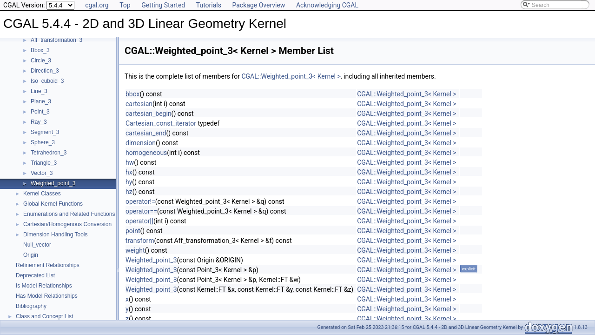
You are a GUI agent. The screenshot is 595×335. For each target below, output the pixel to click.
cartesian (139, 103)
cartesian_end (146, 133)
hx (129, 172)
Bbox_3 (40, 50)
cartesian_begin (149, 113)
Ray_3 (39, 122)
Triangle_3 (44, 163)
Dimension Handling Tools (55, 234)
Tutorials (208, 5)
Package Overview (258, 5)
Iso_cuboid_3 (47, 81)
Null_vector (37, 244)
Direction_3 (45, 70)
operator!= (140, 201)
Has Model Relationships (47, 296)
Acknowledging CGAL (327, 5)
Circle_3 (41, 60)
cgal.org (96, 5)
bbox (133, 94)
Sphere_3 (43, 142)
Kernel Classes (42, 193)
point (133, 230)
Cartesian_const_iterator (161, 123)
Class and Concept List (44, 316)
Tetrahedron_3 (48, 152)
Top (125, 5)
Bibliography (31, 306)
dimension (141, 143)
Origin (30, 255)
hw (130, 162)
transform (140, 240)
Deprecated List (35, 275)
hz (129, 191)
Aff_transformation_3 (56, 40)
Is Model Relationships (44, 285)
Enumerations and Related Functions (69, 214)
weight (135, 250)
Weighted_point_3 (53, 183)
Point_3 (40, 111)
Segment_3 (45, 132)
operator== (141, 211)
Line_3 (39, 91)
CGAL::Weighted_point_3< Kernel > (290, 76)
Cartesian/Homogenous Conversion (67, 224)
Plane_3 (41, 101)
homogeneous (146, 152)
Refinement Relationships (47, 265)
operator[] (139, 221)
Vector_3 (42, 173)
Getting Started (163, 5)
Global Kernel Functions (53, 204)
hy (129, 182)
